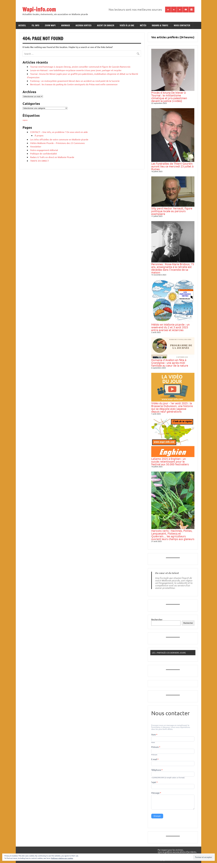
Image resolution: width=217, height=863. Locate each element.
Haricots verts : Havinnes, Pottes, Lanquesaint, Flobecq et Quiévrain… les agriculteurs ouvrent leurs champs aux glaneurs (172, 535)
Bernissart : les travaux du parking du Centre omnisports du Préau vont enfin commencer (74, 84)
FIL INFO (35, 25)
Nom (154, 734)
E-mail (155, 759)
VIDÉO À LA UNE (127, 25)
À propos (39, 135)
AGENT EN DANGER (105, 25)
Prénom (155, 747)
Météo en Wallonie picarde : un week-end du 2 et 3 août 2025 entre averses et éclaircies (170, 327)
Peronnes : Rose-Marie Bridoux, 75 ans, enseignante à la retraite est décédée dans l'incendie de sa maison (172, 268)
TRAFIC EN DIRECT (39, 160)
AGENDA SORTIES (83, 25)
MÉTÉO (143, 25)
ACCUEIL (22, 25)
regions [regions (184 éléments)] (25, 120)
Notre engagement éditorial (44, 150)
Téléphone (157, 770)
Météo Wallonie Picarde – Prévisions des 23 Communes (57, 143)
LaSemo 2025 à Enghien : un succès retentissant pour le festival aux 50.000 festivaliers (170, 461)
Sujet (154, 782)
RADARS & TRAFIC (160, 25)
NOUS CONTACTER (182, 25)
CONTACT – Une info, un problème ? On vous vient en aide (59, 132)
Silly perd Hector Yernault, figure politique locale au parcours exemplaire (171, 210)
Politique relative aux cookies (62, 858)
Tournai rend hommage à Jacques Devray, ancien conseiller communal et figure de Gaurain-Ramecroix (80, 66)
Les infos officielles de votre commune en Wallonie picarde (59, 139)
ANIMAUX (65, 25)
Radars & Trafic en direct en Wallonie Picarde (52, 157)
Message (156, 793)
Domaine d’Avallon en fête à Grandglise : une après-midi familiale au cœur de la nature (169, 362)
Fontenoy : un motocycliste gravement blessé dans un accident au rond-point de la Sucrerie (75, 80)
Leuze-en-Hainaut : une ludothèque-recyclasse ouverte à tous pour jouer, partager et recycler (76, 70)
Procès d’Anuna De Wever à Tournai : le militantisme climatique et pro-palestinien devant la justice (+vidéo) (169, 96)
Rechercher (156, 619)
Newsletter (35, 146)
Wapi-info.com (39, 9)
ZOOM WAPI (50, 25)
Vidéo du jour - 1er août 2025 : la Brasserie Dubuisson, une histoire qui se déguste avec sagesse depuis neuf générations (172, 407)
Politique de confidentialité (43, 153)
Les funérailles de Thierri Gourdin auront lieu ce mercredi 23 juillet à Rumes (172, 166)
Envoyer (157, 816)
